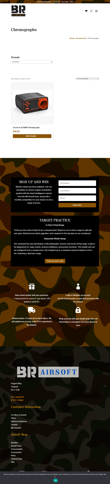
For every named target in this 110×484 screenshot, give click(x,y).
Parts (13, 455)
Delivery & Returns (19, 421)
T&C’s (13, 418)
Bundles (14, 443)
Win (71, 1)
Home (71, 38)
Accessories (81, 38)
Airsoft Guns (16, 446)
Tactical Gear (16, 459)
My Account (16, 428)
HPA (13, 462)
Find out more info (55, 261)
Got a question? (17, 397)
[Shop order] (87, 78)
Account (64, 1)
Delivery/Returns (44, 1)
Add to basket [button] (31, 136)
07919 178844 (17, 400)
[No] (107, 477)
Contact (56, 1)
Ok (56, 480)
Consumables (17, 449)
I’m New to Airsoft (18, 415)
